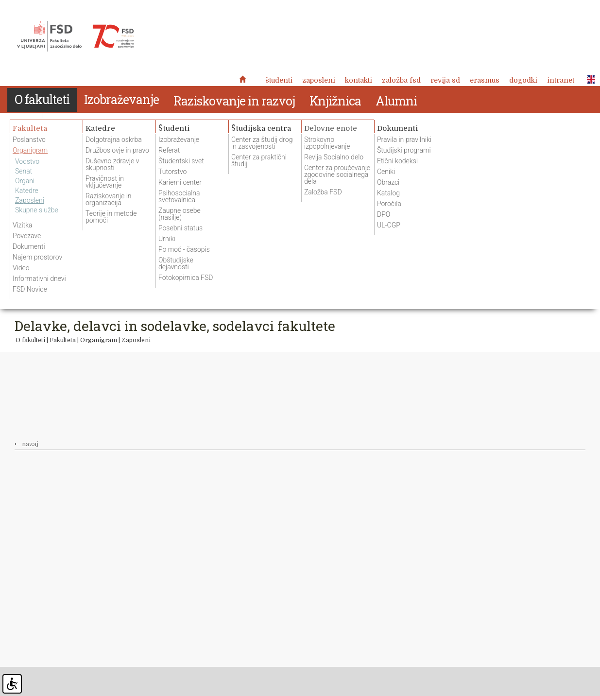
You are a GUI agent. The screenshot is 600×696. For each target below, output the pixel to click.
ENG (588, 80)
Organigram (98, 340)
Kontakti (358, 80)
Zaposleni (318, 80)
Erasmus (484, 80)
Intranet (560, 80)
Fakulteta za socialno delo (75, 36)
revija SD (445, 80)
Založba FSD (401, 80)
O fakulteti (30, 340)
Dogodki (523, 80)
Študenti (278, 80)
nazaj (30, 444)
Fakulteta (63, 340)
